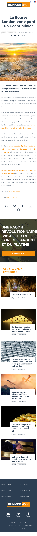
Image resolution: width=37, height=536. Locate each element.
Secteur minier (11, 32)
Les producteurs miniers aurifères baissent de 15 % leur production (21, 395)
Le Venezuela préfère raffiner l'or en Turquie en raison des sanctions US (22, 428)
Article (3, 32)
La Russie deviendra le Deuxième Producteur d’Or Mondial (22, 459)
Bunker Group (6, 485)
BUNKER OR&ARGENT (15, 191)
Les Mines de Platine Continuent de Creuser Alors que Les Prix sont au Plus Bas (22, 363)
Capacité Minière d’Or (21, 295)
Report (14, 298)
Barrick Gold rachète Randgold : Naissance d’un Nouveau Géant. (21, 329)
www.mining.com (11, 197)
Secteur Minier (22, 298)
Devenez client (18, 253)
